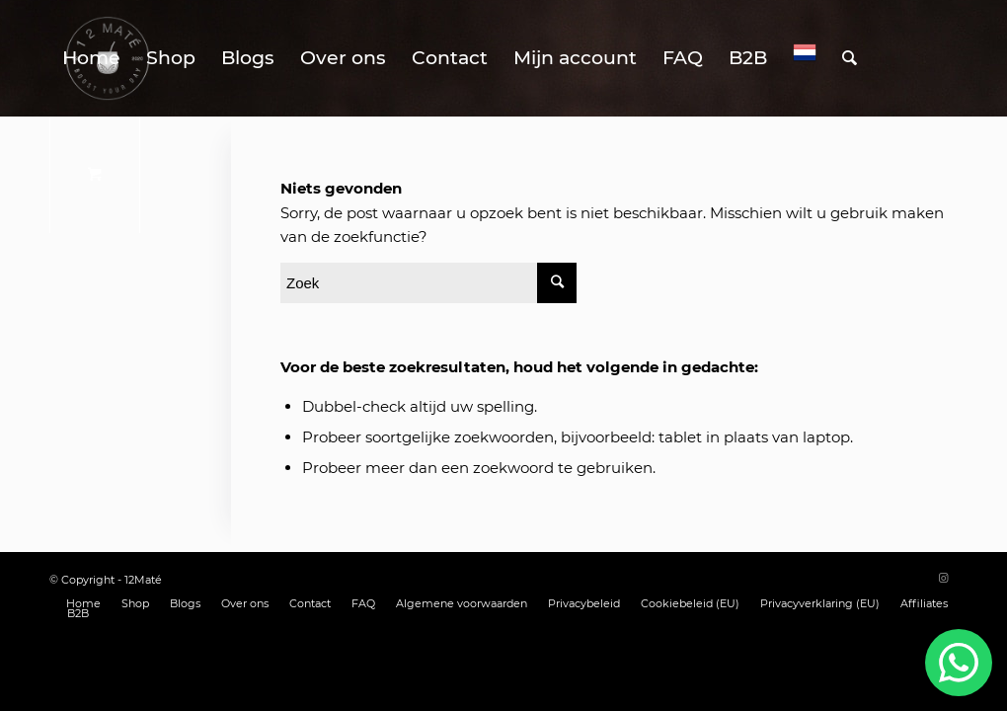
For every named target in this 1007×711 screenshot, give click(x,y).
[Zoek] (849, 58)
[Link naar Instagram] (943, 577)
